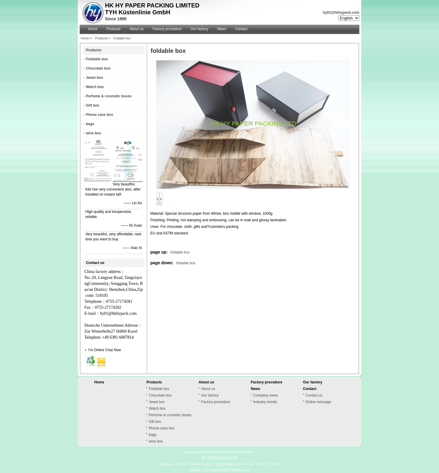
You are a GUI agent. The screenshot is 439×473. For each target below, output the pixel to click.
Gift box (92, 105)
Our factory (199, 29)
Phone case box (99, 115)
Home (93, 29)
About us (136, 29)
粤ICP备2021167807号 (219, 458)
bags (90, 124)
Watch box (95, 87)
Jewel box (94, 78)
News (221, 29)
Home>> (86, 38)
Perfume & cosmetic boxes (109, 96)
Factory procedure (167, 29)
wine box (93, 133)
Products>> (102, 38)
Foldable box (122, 38)
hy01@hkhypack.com (341, 12)
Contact (241, 29)
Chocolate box (98, 68)
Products (113, 29)
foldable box (180, 252)
